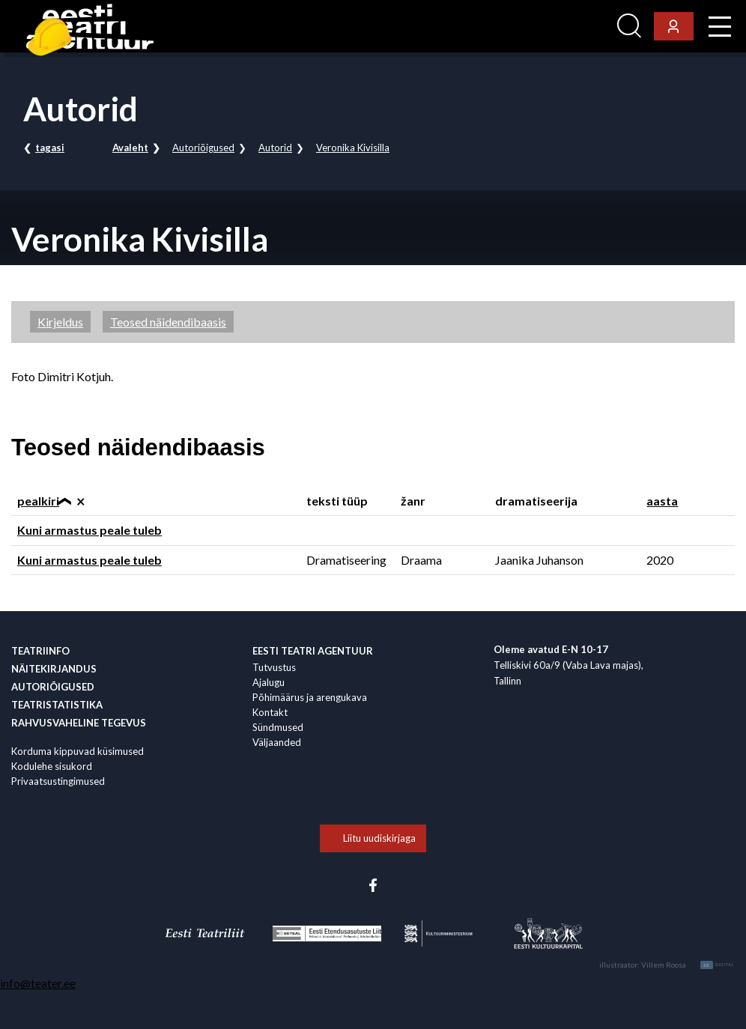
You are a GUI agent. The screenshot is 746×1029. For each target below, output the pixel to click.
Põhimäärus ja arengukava (309, 697)
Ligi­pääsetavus (570, 26)
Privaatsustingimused (58, 781)
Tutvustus (274, 667)
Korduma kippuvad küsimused (77, 751)
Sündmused (277, 727)
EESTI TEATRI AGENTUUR (312, 651)
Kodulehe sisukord (51, 766)
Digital (717, 965)
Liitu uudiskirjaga (379, 838)
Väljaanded (276, 742)
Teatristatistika (57, 705)
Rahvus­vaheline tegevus (78, 723)
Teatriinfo (40, 651)
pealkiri (38, 501)
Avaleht (130, 148)
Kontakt (270, 712)
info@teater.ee (38, 983)
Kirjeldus (60, 322)
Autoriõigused (203, 148)
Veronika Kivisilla (352, 148)
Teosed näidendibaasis (168, 322)
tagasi (49, 148)
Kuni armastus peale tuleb (89, 530)
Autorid (275, 148)
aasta (662, 501)
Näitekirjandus (54, 669)
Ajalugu (268, 682)
